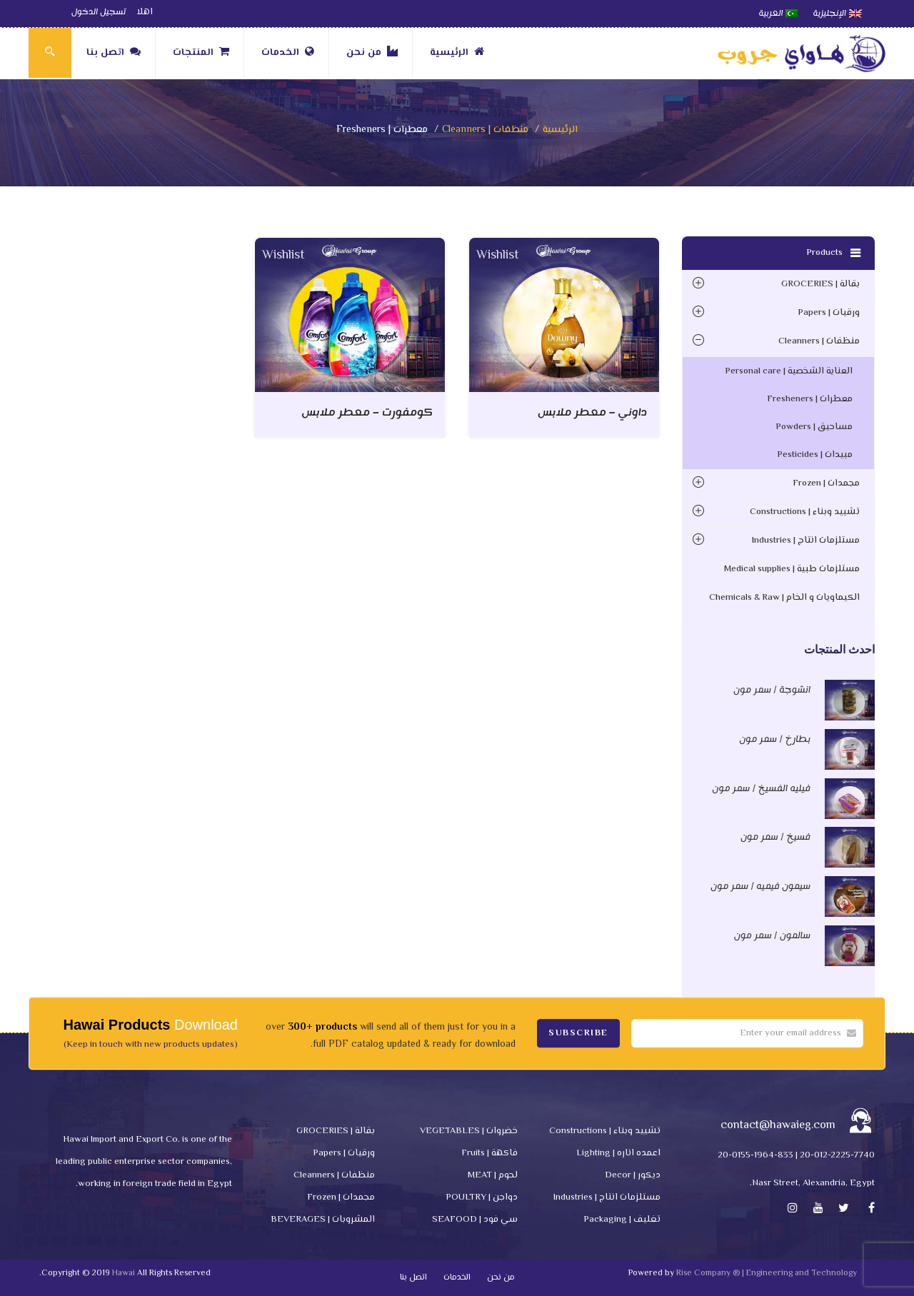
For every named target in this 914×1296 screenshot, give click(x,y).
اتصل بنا (113, 53)
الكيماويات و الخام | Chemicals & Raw (784, 598)
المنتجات (201, 53)
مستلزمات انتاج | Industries (806, 540)
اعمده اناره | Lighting (618, 1153)
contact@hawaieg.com (777, 1126)
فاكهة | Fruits (489, 1153)
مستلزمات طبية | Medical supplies (792, 569)
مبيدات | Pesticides (815, 455)
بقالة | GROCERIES (820, 284)
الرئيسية (457, 53)
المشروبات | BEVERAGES (323, 1219)
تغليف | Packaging (622, 1219)
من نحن (372, 53)
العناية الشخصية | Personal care (789, 371)
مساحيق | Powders (814, 427)
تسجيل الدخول (98, 12)
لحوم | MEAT (493, 1175)
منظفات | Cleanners (485, 130)
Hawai (123, 1273)
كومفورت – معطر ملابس (367, 412)
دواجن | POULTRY (482, 1197)
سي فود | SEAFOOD (475, 1219)
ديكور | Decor (633, 1175)
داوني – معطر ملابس (592, 412)
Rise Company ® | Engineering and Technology (766, 1273)
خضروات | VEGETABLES (469, 1131)
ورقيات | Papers (829, 313)
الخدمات (287, 53)
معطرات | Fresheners (810, 399)
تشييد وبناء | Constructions (805, 512)
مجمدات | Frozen (826, 483)
